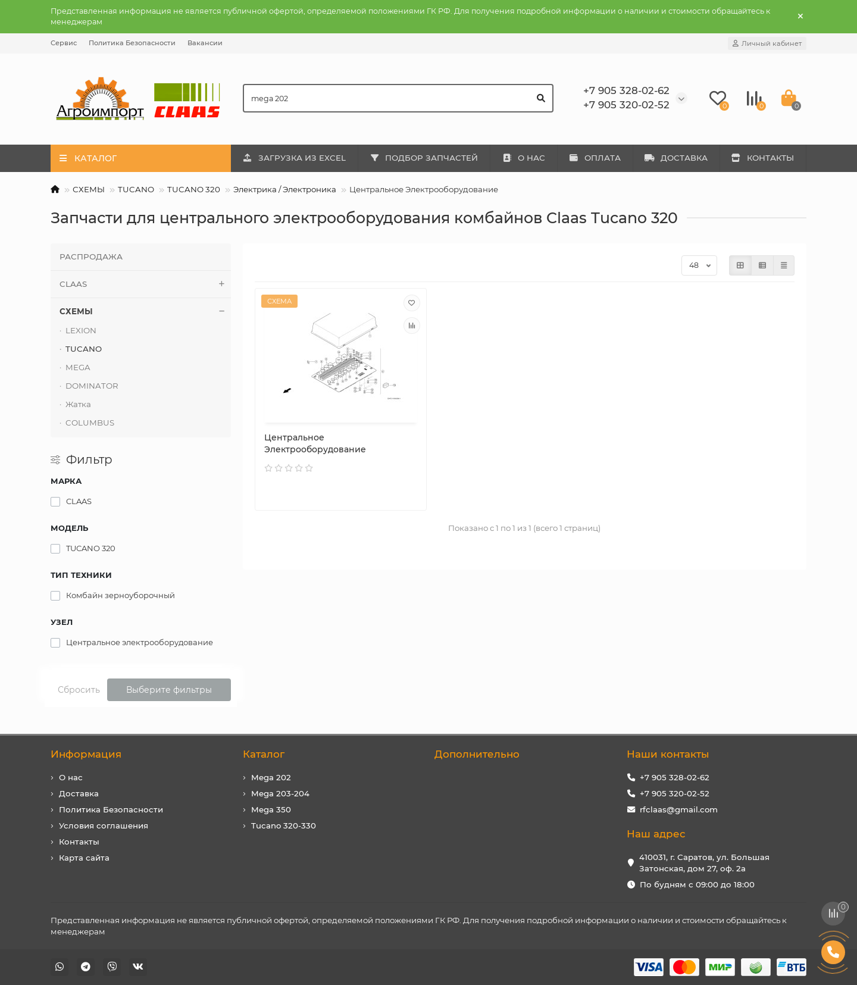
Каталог (263, 754)
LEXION (80, 330)
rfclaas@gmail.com (679, 809)
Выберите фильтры (169, 689)
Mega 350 (271, 809)
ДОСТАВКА (676, 157)
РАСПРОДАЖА (91, 256)
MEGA (77, 367)
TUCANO (136, 189)
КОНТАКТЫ (763, 157)
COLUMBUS (89, 422)
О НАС (523, 157)
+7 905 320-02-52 (674, 793)
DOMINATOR (91, 385)
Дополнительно (477, 754)
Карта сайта (84, 857)
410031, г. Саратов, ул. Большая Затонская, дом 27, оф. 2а (704, 862)
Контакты (79, 841)
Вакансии (205, 43)
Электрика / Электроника (284, 189)
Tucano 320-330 (283, 825)
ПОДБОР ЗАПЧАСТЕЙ (424, 157)
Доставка (79, 793)
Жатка (78, 404)
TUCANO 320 (193, 189)
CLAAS (145, 284)
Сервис (64, 43)
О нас (71, 777)
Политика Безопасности (132, 43)
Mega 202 (271, 777)
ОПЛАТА (595, 157)
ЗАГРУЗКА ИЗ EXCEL (294, 157)
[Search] (398, 98)
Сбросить (79, 689)
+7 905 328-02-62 (674, 777)
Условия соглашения (103, 825)
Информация (86, 754)
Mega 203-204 (280, 793)
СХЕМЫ (89, 189)
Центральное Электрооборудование (315, 443)
